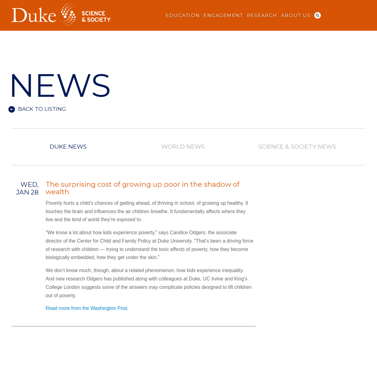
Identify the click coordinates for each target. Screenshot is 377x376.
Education (183, 15)
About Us (296, 15)
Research (262, 15)
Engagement (223, 15)
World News (182, 147)
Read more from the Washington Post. (87, 308)
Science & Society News (297, 147)
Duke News (68, 147)
